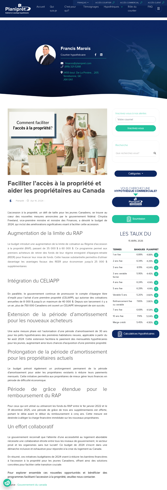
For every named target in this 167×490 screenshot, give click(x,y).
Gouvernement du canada (32, 484)
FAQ (150, 9)
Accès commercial (131, 3)
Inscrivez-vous (136, 128)
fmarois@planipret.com (78, 63)
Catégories (134, 173)
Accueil (41, 9)
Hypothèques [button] (113, 9)
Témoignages (91, 9)
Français (82, 3)
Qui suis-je (53, 11)
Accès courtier (104, 3)
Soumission (135, 219)
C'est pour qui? (70, 11)
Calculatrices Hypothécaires (135, 334)
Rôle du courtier (132, 11)
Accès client (156, 3)
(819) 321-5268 (73, 66)
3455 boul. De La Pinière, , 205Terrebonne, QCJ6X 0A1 (81, 76)
